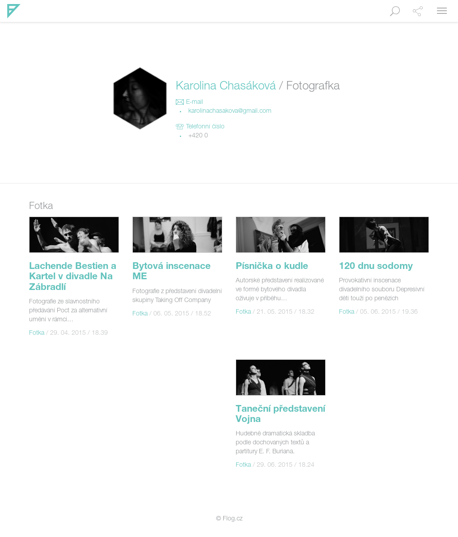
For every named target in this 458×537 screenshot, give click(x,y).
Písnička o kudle (272, 267)
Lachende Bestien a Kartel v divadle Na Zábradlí (72, 277)
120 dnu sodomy (376, 267)
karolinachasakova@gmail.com (229, 111)
